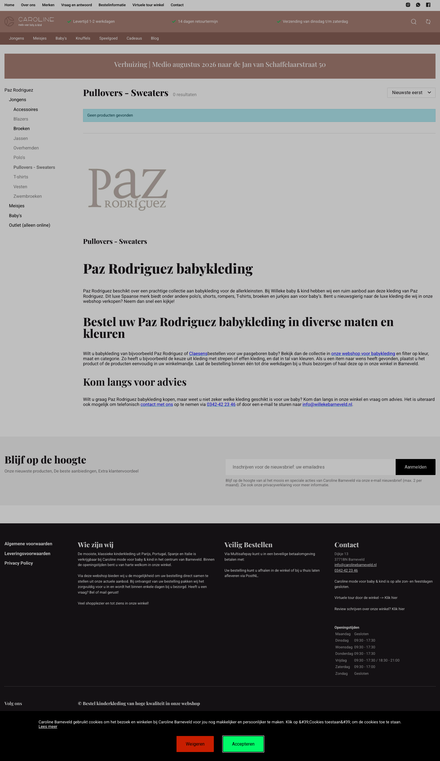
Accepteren (243, 744)
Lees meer (47, 726)
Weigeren (195, 744)
